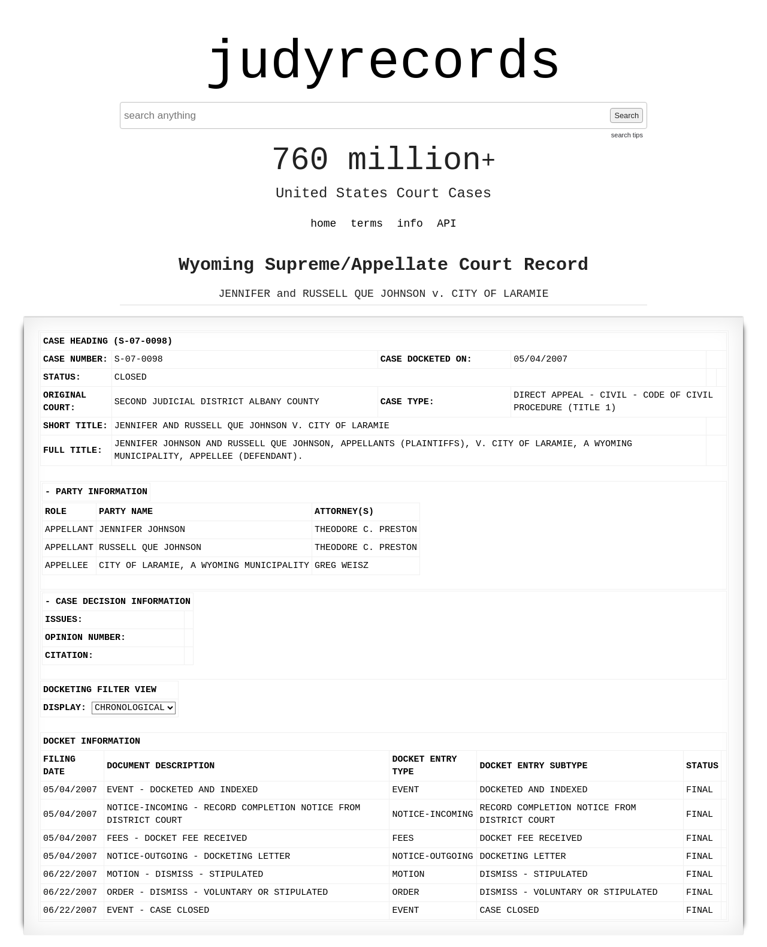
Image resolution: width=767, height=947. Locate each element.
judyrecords (383, 63)
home (323, 224)
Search (626, 115)
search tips (627, 135)
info (410, 224)
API (446, 224)
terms (367, 224)
